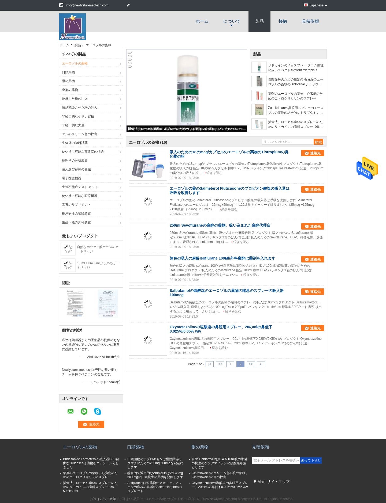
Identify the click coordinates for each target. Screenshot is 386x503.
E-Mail (259, 481)
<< (220, 364)
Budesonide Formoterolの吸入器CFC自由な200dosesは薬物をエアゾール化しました (91, 463)
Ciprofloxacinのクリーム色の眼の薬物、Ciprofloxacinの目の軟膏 (220, 475)
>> (251, 364)
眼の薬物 (68, 81)
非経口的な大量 (73, 125)
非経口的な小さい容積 (78, 116)
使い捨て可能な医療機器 (79, 196)
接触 (283, 21)
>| (261, 364)
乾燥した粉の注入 (75, 99)
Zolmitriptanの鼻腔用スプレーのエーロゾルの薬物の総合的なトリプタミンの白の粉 (296, 110)
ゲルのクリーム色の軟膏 (79, 134)
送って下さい (310, 460)
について (231, 21)
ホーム (202, 21)
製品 (259, 21)
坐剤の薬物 (70, 90)
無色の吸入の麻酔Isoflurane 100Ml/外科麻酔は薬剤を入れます (222, 258)
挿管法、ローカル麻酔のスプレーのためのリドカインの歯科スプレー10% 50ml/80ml (187, 129)
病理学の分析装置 (75, 160)
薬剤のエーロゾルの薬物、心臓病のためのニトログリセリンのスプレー (295, 96)
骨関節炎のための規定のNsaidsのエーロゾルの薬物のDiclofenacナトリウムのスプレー (295, 82)
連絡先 (315, 153)
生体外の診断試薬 (75, 143)
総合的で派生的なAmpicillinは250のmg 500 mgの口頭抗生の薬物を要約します (155, 475)
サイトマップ (278, 481)
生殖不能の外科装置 (76, 222)
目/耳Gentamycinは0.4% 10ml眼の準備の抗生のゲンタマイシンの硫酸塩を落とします (219, 463)
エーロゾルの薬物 (75, 63)
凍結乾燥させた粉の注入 (79, 107)
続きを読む (214, 173)
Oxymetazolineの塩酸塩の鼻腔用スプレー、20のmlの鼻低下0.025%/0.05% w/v (220, 485)
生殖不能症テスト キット (80, 187)
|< (209, 364)
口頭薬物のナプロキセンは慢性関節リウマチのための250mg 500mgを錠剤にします (155, 463)
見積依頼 (310, 21)
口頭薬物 (68, 72)
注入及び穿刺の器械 (76, 169)
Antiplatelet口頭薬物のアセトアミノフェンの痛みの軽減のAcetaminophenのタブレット (154, 487)
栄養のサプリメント (76, 205)
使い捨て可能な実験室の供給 (83, 152)
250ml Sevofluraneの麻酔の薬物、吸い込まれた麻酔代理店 (220, 225)
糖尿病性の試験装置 (76, 213)
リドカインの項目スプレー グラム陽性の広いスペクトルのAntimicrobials (296, 67)
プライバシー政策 (103, 499)
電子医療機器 (71, 178)
